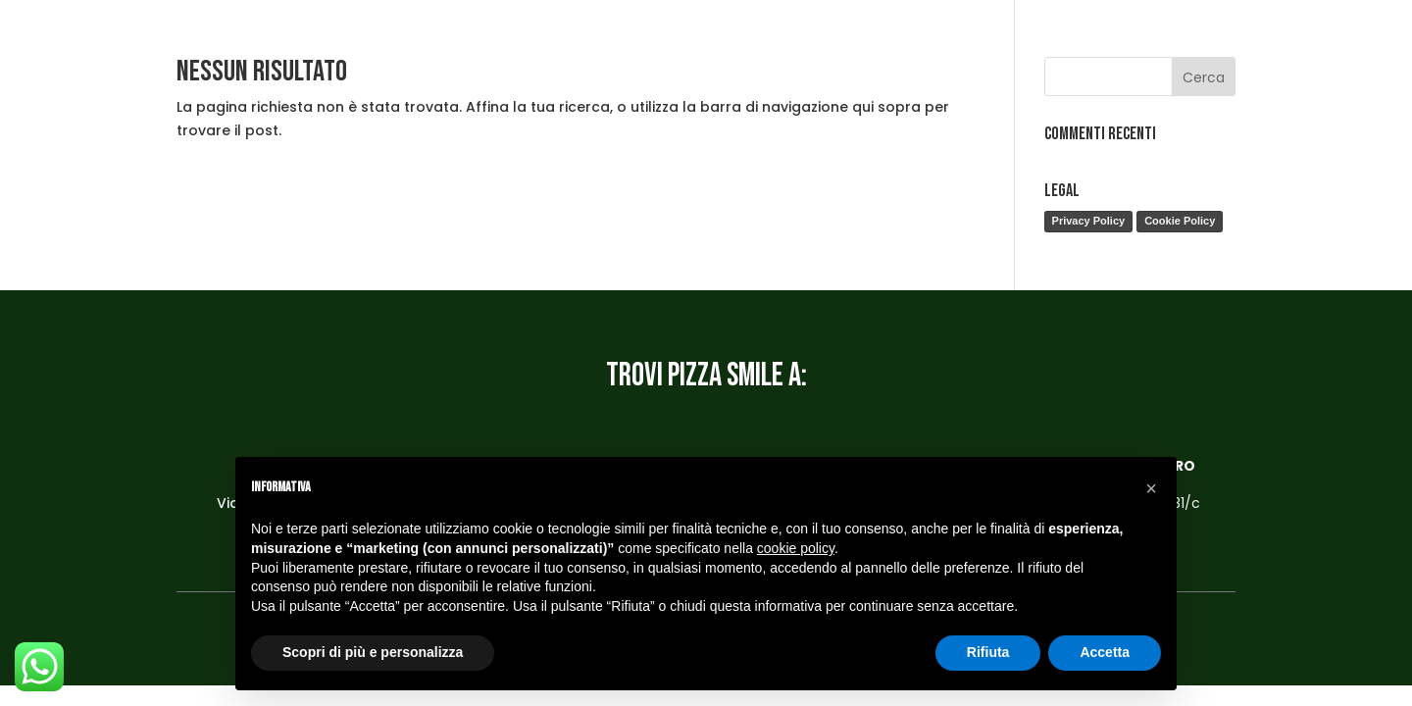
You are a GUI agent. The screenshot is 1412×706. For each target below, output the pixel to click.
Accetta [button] (1105, 652)
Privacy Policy (1089, 221)
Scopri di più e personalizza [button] (372, 652)
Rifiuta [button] (988, 652)
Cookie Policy (1179, 221)
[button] (1151, 488)
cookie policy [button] (795, 548)
